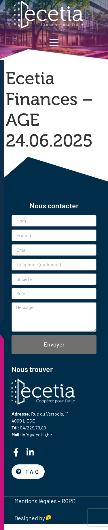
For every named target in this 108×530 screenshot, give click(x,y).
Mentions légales (35, 500)
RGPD (68, 500)
